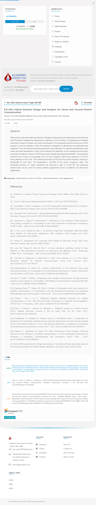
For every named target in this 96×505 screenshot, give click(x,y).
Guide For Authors (62, 42)
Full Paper (11, 417)
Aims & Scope (60, 21)
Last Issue (15, 21)
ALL (34, 21)
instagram (43, 453)
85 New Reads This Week (25, 29)
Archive (57, 31)
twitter (41, 449)
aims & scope (68, 453)
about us (66, 444)
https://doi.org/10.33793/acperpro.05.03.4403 (18, 119)
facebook (43, 444)
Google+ (42, 457)
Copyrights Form (61, 57)
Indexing (58, 47)
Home (57, 16)
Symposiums (59, 52)
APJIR (11, 484)
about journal (68, 457)
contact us (67, 449)
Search (66, 89)
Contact (58, 62)
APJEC (11, 488)
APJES (11, 480)
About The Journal (62, 36)
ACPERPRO (11, 16)
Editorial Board (60, 26)
